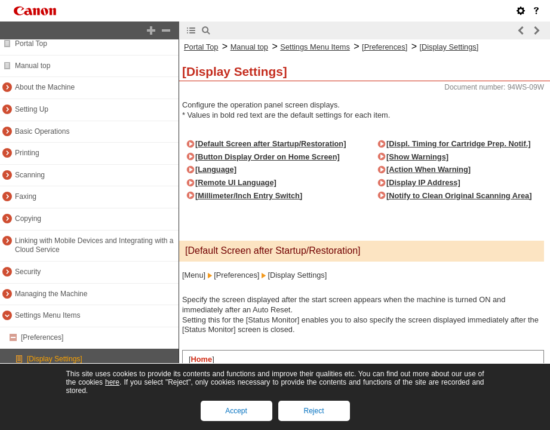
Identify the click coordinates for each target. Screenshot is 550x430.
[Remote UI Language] (235, 182)
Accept (236, 411)
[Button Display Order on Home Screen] (267, 156)
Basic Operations (42, 131)
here (112, 382)
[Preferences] (42, 337)
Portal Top (31, 43)
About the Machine (45, 87)
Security (28, 272)
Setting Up (31, 109)
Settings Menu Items (47, 315)
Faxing (25, 196)
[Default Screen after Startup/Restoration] (270, 143)
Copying (28, 218)
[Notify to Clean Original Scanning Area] (458, 195)
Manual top (32, 66)
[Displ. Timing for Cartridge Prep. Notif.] (458, 143)
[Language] (215, 169)
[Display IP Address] (423, 182)
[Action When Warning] (428, 169)
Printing (27, 153)
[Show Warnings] (417, 156)
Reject (313, 411)
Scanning (30, 175)
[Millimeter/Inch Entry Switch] (248, 195)
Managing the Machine (51, 294)
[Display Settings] (54, 359)
